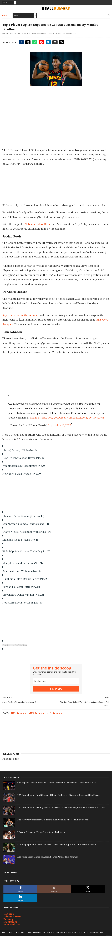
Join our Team (12, 916)
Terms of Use (11, 924)
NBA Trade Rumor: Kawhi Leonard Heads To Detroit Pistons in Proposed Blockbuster (59, 795)
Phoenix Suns (70, 33)
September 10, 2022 (59, 425)
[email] (56, 681)
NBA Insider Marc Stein (36, 224)
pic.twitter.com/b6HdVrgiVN (86, 417)
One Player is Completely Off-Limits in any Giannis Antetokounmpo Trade (53, 819)
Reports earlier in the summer (20, 315)
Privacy (8, 919)
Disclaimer (10, 921)
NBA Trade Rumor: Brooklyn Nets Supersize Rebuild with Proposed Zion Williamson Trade (61, 807)
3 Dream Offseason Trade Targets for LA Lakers (41, 832)
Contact (8, 913)
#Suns (33, 417)
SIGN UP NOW (56, 689)
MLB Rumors (35, 713)
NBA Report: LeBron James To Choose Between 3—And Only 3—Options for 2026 (56, 782)
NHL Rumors (53, 713)
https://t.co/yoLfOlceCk (53, 417)
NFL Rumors (18, 713)
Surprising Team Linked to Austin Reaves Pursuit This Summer (47, 856)
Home (4, 15)
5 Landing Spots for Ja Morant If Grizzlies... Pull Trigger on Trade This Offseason (56, 844)
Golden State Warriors (55, 33)
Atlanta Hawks (39, 33)
